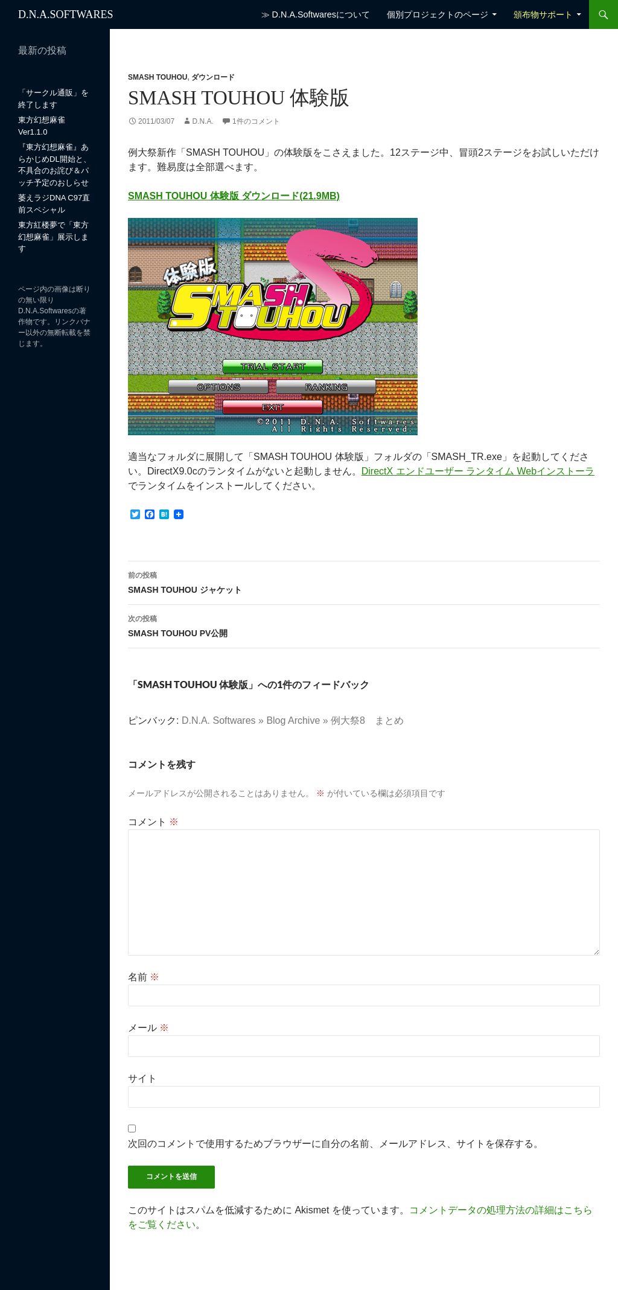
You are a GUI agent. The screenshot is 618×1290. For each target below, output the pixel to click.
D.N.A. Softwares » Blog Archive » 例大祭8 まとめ (293, 720)
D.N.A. (202, 121)
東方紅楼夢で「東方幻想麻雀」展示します (53, 236)
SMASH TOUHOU (157, 77)
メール (148, 1028)
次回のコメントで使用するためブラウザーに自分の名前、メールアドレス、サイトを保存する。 (335, 1143)
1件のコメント (256, 121)
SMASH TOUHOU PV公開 (364, 624)
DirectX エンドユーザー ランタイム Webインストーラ (478, 471)
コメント (153, 822)
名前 (143, 977)
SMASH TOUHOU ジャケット (364, 581)
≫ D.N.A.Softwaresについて (315, 14)
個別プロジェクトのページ (437, 14)
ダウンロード (213, 77)
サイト (142, 1078)
